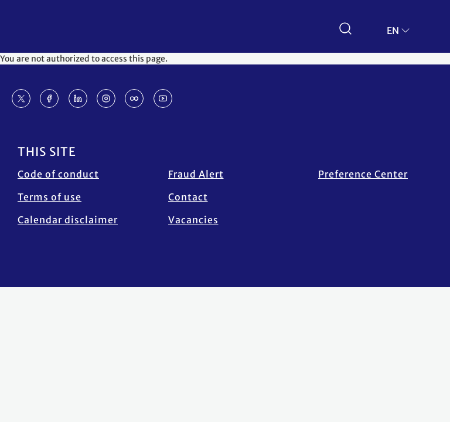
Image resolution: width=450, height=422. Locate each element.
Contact (188, 197)
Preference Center (363, 174)
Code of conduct (58, 174)
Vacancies (193, 220)
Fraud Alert (196, 174)
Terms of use (49, 197)
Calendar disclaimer (68, 220)
